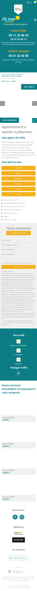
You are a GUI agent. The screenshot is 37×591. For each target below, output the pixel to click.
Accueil (3, 74)
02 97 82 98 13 (18, 39)
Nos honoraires (23, 578)
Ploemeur (19, 74)
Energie (18, 189)
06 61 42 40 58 (18, 56)
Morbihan (13, 74)
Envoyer (18, 267)
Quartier (18, 194)
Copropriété (18, 178)
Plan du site (6, 578)
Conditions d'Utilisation (20, 323)
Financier (18, 184)
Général (18, 168)
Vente (8, 74)
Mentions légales (14, 578)
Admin (32, 578)
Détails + (18, 173)
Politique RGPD (24, 580)
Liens (28, 578)
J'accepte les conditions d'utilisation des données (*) (18, 263)
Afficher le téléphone (18, 233)
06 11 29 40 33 (18, 35)
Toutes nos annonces (14, 580)
